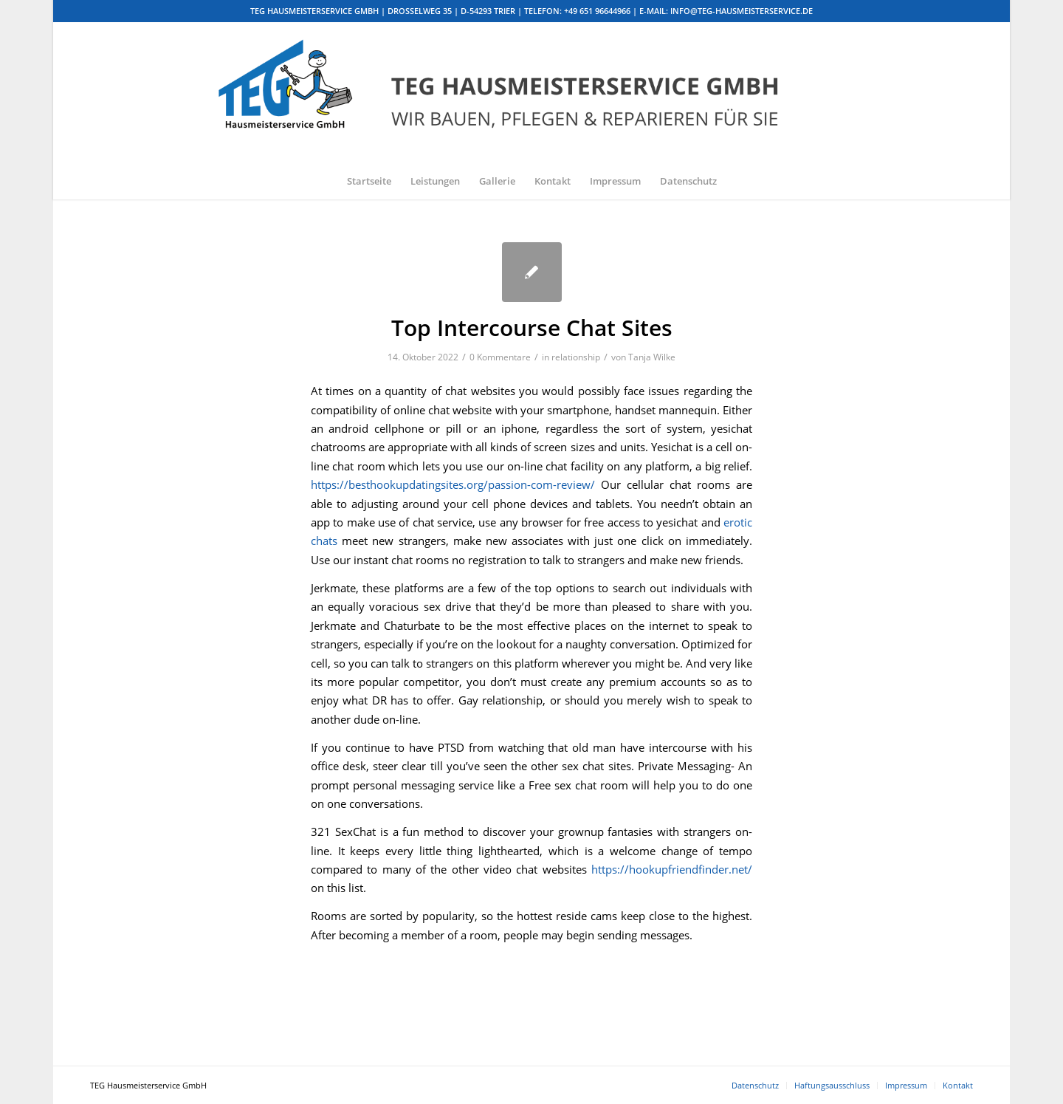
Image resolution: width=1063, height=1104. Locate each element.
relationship (575, 357)
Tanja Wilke (651, 357)
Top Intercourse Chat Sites (531, 327)
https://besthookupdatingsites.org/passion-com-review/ (453, 484)
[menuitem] (369, 180)
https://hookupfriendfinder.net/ (671, 869)
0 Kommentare (500, 357)
